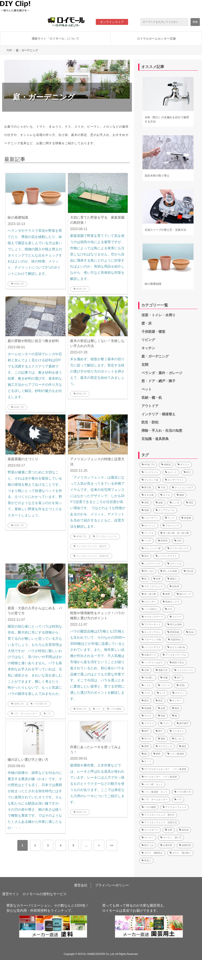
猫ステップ (184, 594)
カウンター (149, 601)
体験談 (166, 464)
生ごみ (177, 738)
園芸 (182, 746)
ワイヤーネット (151, 624)
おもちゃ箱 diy (176, 647)
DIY (177, 677)
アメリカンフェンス (105, 536)
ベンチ (146, 540)
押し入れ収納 (168, 571)
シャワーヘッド (151, 563)
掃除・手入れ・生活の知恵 (161, 430)
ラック (170, 518)
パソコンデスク (151, 647)
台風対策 (166, 845)
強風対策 (185, 845)
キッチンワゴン (151, 632)
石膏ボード (149, 655)
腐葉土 (172, 578)
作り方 (146, 738)
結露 (161, 708)
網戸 (145, 731)
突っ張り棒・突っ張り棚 (174, 533)
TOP (9, 50)
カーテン (148, 837)
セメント (171, 472)
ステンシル (174, 563)
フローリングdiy (151, 639)
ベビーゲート (150, 518)
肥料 (145, 746)
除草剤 (163, 540)
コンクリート (150, 472)
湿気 (189, 502)
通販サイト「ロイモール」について (55, 38)
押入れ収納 (174, 624)
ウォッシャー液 (151, 548)
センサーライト (174, 480)
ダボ (168, 609)
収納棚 (146, 708)
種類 (161, 738)
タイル (165, 495)
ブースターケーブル (174, 655)
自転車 (174, 586)
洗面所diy (174, 639)
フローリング (171, 525)
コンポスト (177, 731)
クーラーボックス (178, 548)
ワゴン (165, 723)
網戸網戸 (183, 723)
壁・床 (146, 323)
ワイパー (176, 616)
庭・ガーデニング (155, 356)
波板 (159, 502)
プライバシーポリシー (112, 885)
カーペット (149, 525)
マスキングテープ (152, 616)
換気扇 (184, 830)
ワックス (148, 533)
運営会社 (81, 885)
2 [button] (35, 845)
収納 (161, 715)
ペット (146, 389)
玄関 (144, 364)
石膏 (145, 670)
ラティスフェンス (152, 586)
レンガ (174, 502)
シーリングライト (166, 556)
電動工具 (162, 670)
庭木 (145, 700)
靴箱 (175, 708)
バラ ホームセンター (24, 713)
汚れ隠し (148, 677)
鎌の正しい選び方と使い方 (28, 759)
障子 (159, 731)
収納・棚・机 (151, 397)
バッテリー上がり (152, 662)
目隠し (181, 685)
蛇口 (187, 472)
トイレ (146, 685)
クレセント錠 (150, 480)
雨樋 (145, 510)
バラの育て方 (39, 703)
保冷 (145, 556)
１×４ (161, 693)
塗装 (145, 502)
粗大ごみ (148, 845)
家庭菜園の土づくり (23, 459)
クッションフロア (182, 487)
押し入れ (148, 571)
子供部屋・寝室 (153, 331)
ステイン (178, 693)
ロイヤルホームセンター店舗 (156, 38)
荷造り (146, 860)
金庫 (157, 578)
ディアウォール (165, 510)
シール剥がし (150, 609)
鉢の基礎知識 (18, 217)
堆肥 (166, 594)
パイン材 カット (152, 784)
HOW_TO (17, 283)
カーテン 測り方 (171, 837)
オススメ (183, 464)
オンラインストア (112, 22)
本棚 (164, 677)
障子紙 (146, 487)
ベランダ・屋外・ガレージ (161, 373)
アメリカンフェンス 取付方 (89, 546)
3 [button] (48, 845)
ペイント (164, 685)
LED (177, 540)
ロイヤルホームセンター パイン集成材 (164, 769)
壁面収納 (173, 632)
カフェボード (150, 830)
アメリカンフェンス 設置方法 (91, 556)
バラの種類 (114, 709)
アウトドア (149, 406)
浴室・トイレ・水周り (158, 315)
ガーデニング (164, 746)
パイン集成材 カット (155, 792)
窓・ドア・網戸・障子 (158, 381)
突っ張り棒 (149, 594)
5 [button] (73, 845)
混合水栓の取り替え (157, 175)
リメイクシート (183, 670)
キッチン (148, 348)
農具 (157, 753)
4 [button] (61, 845)
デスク (146, 715)
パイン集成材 (175, 753)
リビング (148, 340)
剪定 (159, 700)
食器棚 (186, 518)
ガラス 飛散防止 (152, 853)
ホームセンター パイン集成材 (159, 776)
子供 (161, 487)
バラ (47, 713)
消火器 (188, 571)
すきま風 (148, 495)
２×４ (146, 693)
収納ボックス (171, 601)
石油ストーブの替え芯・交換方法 (165, 229)
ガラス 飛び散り (180, 853)
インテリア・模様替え (158, 414)
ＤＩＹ (146, 761)
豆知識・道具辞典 (155, 439)
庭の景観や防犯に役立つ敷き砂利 (33, 341)
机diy (190, 632)
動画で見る (177, 662)
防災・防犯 (149, 422)
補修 (180, 495)
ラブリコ (148, 723)
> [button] (99, 845)
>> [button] (111, 845)
